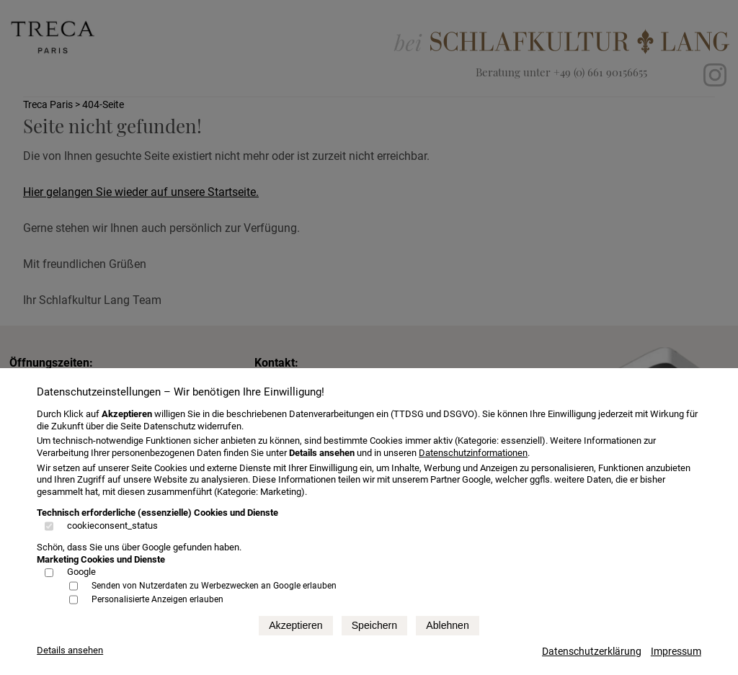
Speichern (374, 625)
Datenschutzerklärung (591, 651)
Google (81, 571)
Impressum (676, 651)
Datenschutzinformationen (473, 452)
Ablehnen (447, 625)
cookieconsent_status (112, 525)
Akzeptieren (295, 625)
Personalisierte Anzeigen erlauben (157, 599)
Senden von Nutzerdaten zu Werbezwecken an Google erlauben (214, 586)
